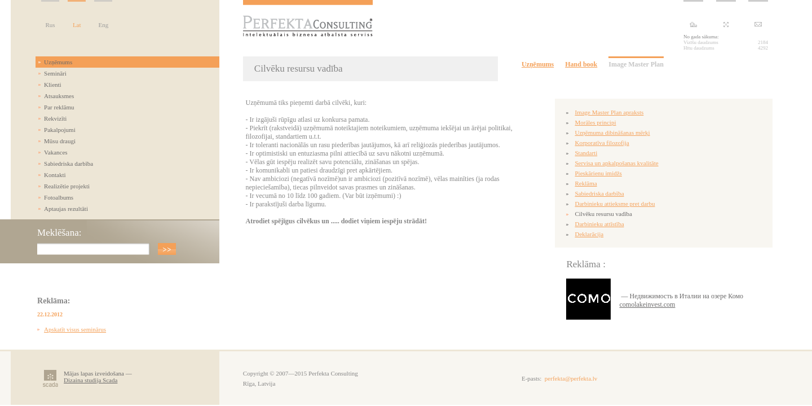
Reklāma (586, 183)
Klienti (52, 84)
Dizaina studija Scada (90, 380)
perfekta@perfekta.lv (571, 378)
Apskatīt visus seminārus (75, 329)
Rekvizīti (55, 118)
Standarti (586, 152)
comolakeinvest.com (647, 304)
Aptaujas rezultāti (66, 208)
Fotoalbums (58, 197)
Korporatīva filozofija (602, 142)
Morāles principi (595, 122)
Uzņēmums (58, 62)
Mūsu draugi (60, 141)
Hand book (581, 64)
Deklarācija (589, 234)
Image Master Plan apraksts (609, 112)
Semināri (55, 73)
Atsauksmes (59, 95)
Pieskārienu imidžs (598, 173)
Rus (50, 24)
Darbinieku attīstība (599, 223)
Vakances (56, 152)
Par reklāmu (59, 107)
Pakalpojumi (60, 129)
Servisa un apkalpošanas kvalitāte (616, 163)
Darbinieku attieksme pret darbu (615, 203)
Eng (104, 24)
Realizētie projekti (67, 186)
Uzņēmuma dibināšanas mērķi (612, 132)
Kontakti (55, 174)
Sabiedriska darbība (68, 163)
